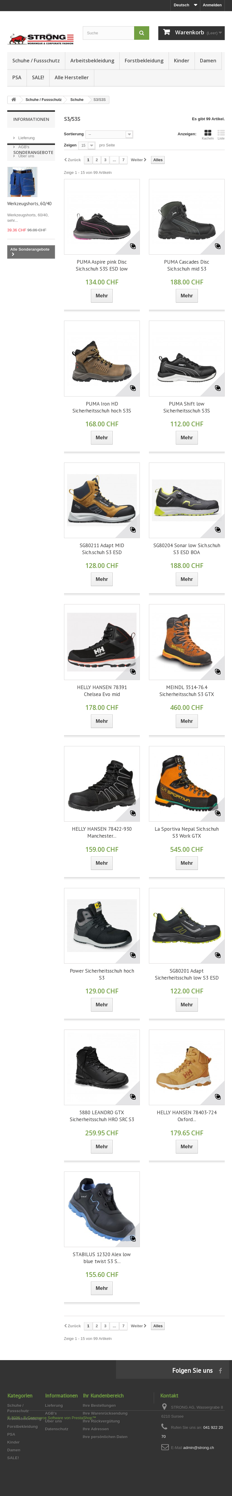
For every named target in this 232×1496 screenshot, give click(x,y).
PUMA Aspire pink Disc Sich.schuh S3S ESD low (102, 265)
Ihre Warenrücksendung (105, 1413)
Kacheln (208, 134)
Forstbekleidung (144, 60)
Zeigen (70, 145)
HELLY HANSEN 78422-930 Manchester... (102, 832)
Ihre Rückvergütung (101, 1421)
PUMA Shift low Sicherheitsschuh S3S (186, 407)
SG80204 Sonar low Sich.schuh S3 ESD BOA (186, 549)
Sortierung (74, 134)
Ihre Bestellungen (99, 1405)
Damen (208, 60)
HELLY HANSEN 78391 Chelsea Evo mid (102, 691)
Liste (221, 134)
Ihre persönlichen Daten (105, 1437)
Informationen (31, 119)
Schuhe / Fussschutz (36, 60)
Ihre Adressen (96, 1429)
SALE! (38, 77)
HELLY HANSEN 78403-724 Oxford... (187, 1116)
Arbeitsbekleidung (92, 60)
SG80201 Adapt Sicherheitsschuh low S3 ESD (187, 974)
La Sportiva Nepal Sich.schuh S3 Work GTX (187, 832)
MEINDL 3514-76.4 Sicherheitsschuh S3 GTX (187, 691)
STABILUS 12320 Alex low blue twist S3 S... (102, 1258)
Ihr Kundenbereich (103, 1395)
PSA (16, 77)
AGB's (23, 144)
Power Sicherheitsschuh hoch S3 (102, 974)
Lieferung (26, 135)
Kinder (181, 60)
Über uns (25, 153)
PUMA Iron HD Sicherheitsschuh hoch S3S (101, 407)
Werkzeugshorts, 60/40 (29, 227)
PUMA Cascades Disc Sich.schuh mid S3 (186, 265)
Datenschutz (56, 1429)
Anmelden (212, 5)
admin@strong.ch (198, 1447)
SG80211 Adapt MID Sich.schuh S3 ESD (102, 549)
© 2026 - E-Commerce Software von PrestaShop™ (51, 1479)
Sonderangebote (33, 176)
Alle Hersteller (72, 77)
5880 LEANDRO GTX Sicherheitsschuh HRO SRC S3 (102, 1116)
